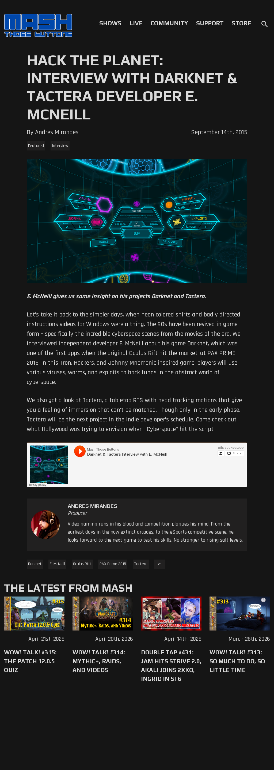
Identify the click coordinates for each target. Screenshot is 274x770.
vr (159, 564)
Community (169, 23)
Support (210, 23)
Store (241, 23)
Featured (36, 146)
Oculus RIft (82, 564)
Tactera (140, 564)
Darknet (35, 564)
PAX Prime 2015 (113, 564)
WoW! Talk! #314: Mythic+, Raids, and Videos (99, 661)
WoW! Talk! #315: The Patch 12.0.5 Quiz (30, 661)
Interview (60, 146)
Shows (110, 23)
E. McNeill (57, 564)
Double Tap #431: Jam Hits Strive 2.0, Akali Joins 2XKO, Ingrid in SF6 (171, 665)
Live (136, 23)
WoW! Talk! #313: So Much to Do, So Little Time (237, 661)
